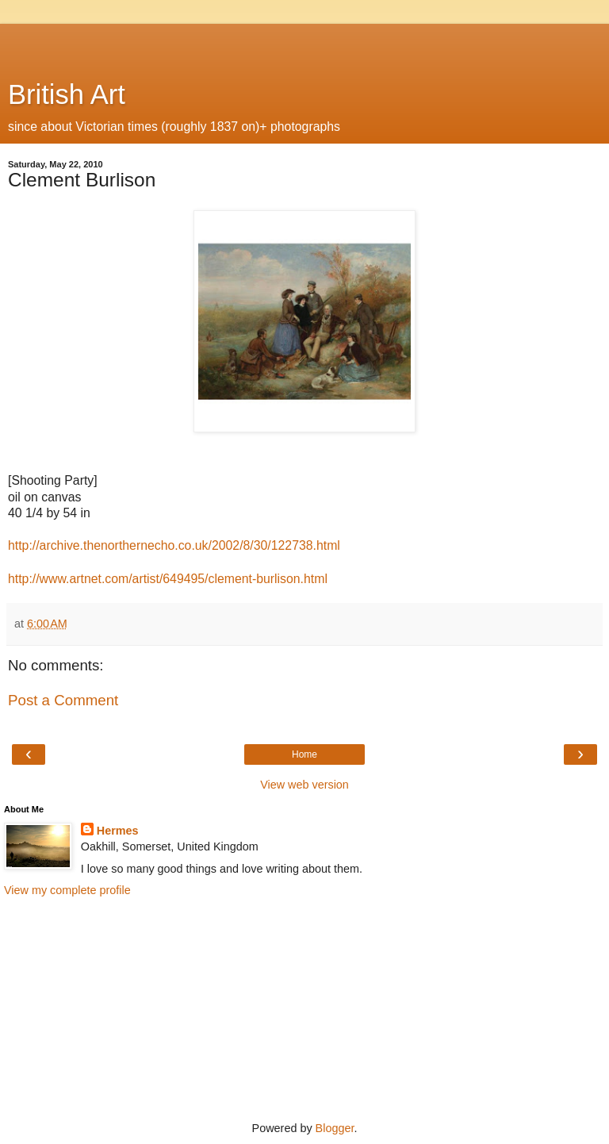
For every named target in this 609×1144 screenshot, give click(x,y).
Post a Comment (63, 700)
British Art (66, 94)
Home (304, 754)
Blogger (335, 1128)
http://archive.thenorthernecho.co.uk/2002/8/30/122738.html (174, 545)
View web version (304, 784)
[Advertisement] (304, 43)
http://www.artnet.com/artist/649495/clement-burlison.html (167, 578)
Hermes (118, 830)
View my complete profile (67, 890)
